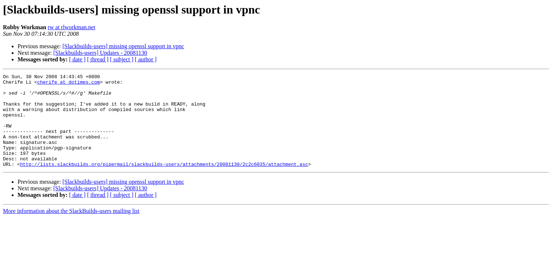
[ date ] (77, 59)
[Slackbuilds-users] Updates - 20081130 (100, 53)
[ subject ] (121, 59)
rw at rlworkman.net (71, 27)
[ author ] (146, 59)
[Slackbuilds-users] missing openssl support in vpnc (123, 46)
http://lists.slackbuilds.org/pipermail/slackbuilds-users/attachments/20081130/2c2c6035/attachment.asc (164, 182)
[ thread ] (98, 59)
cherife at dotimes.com (68, 84)
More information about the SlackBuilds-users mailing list (71, 229)
